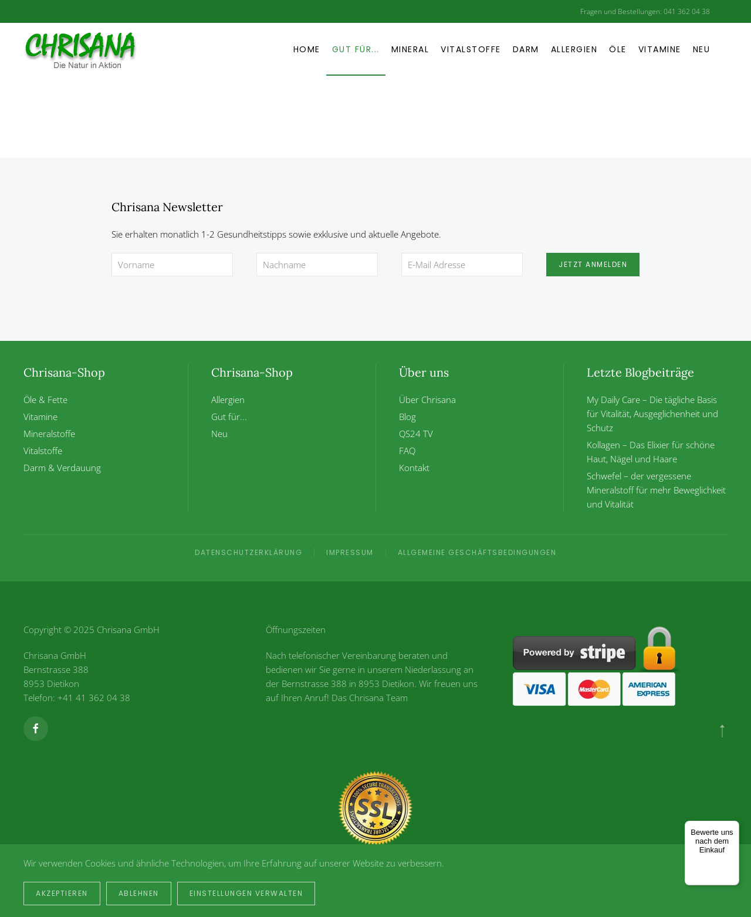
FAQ (407, 450)
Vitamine (40, 416)
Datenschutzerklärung (248, 552)
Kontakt (414, 467)
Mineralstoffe (49, 433)
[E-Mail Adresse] (462, 264)
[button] (722, 731)
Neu (702, 49)
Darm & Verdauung (62, 467)
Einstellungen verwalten (246, 893)
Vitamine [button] (659, 49)
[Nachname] (317, 264)
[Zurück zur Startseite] (96, 49)
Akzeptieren (62, 893)
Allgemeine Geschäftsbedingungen (477, 552)
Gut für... (229, 416)
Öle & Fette (45, 399)
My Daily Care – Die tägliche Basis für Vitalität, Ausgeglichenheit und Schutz (652, 414)
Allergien (574, 49)
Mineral (410, 49)
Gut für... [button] (356, 49)
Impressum (350, 552)
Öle (618, 49)
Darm (526, 49)
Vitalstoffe (471, 49)
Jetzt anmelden (593, 264)
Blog (407, 416)
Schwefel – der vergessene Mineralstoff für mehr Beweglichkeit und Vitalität (656, 490)
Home (306, 49)
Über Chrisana (427, 399)
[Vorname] (172, 264)
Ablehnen (139, 893)
